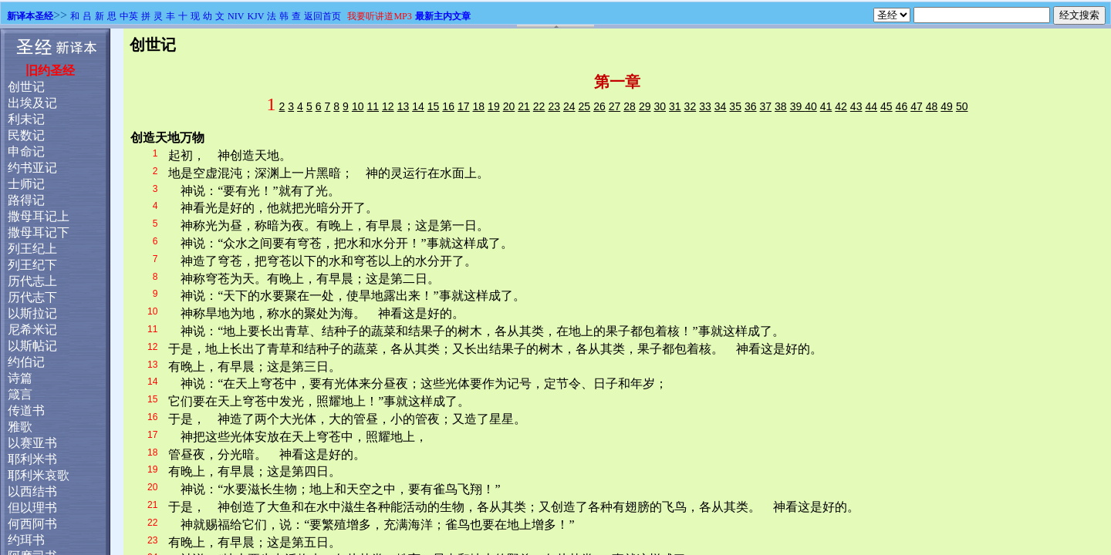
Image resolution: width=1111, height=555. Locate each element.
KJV (255, 16)
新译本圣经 (30, 16)
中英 (129, 16)
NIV (236, 16)
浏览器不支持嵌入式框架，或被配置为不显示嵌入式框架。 (555, 292)
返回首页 (322, 16)
